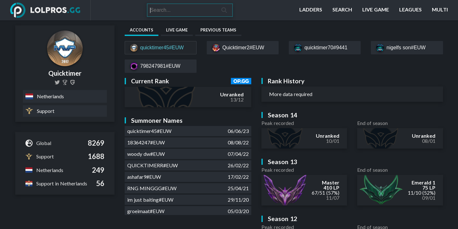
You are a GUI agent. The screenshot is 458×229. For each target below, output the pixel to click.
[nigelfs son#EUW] (407, 47)
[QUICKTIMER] (65, 82)
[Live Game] (375, 10)
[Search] (181, 10)
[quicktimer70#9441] (325, 47)
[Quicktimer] (72, 82)
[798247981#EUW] (161, 66)
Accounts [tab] (141, 29)
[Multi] (440, 10)
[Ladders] (310, 10)
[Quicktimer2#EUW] (243, 47)
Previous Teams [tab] (218, 29)
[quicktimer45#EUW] (161, 47)
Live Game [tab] (177, 29)
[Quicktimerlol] (57, 82)
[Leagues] (410, 10)
